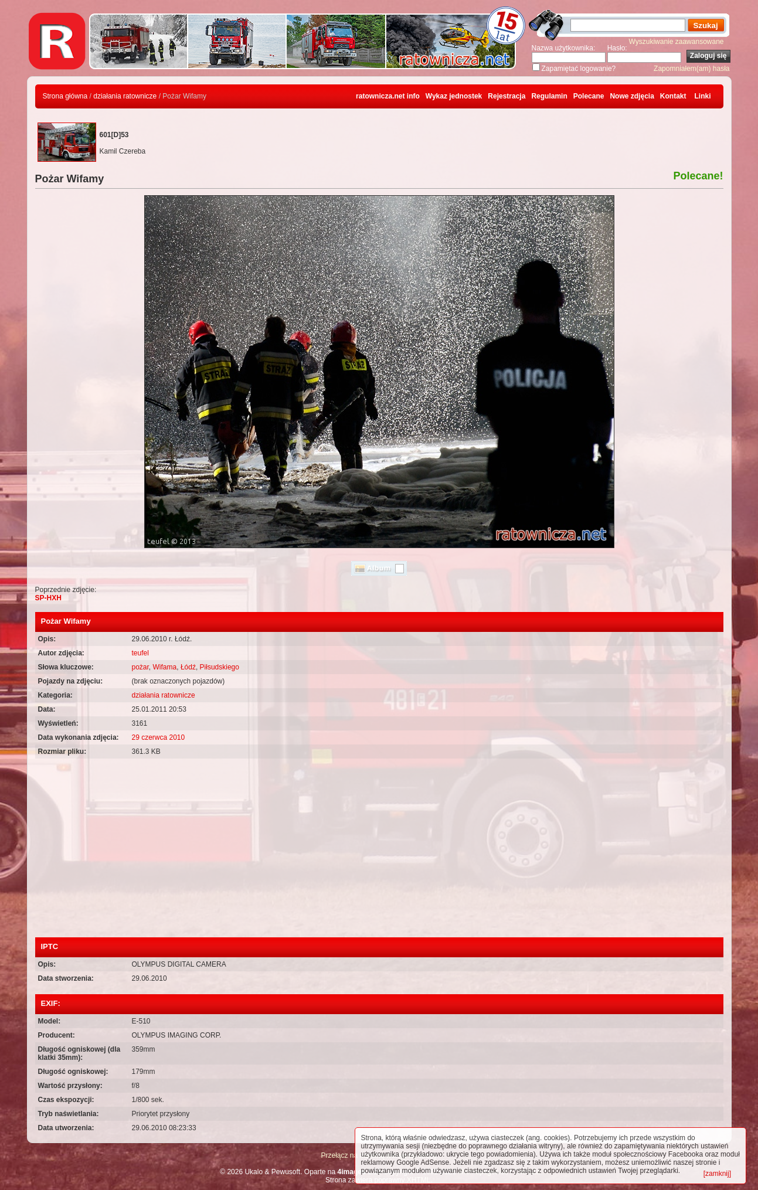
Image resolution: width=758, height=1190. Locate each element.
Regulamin (549, 96)
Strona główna (65, 96)
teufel (140, 653)
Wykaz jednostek (454, 96)
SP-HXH (48, 598)
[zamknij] (717, 1173)
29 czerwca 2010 (158, 737)
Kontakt (673, 96)
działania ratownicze (125, 96)
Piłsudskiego (219, 667)
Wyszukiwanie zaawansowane (676, 42)
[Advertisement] (379, 849)
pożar (140, 667)
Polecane (588, 96)
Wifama (165, 667)
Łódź (188, 667)
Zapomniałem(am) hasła (691, 68)
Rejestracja (506, 96)
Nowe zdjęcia (632, 96)
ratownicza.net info (388, 96)
